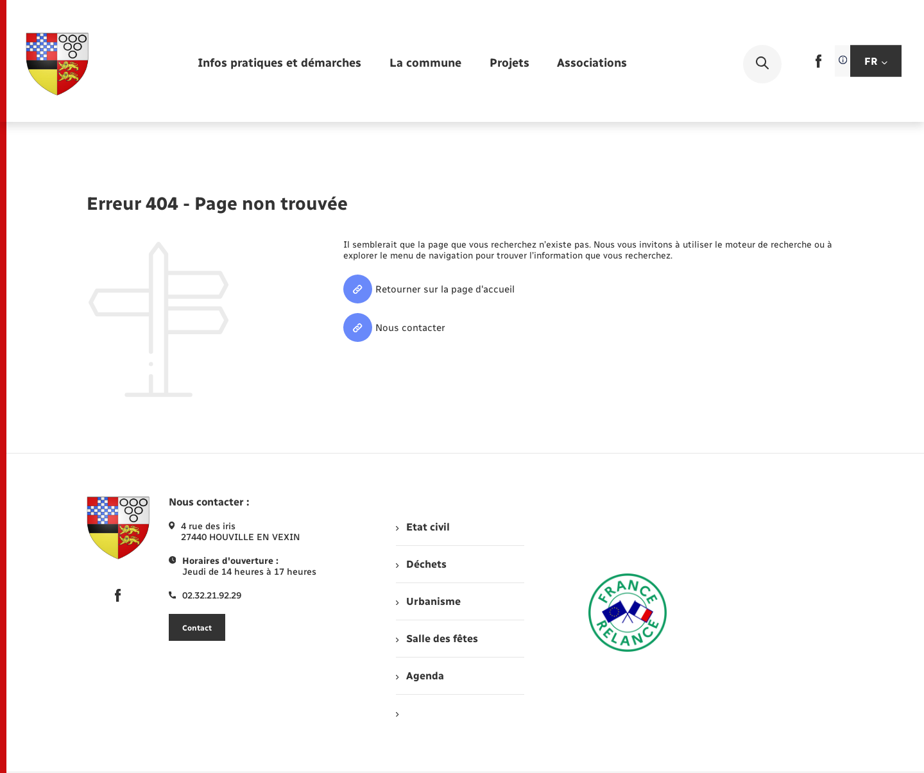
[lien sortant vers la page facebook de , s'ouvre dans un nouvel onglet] (818, 65)
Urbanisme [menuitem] (428, 601)
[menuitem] (279, 64)
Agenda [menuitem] (419, 676)
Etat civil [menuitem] (422, 527)
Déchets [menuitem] (421, 564)
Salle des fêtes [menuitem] (436, 639)
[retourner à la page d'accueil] (57, 64)
